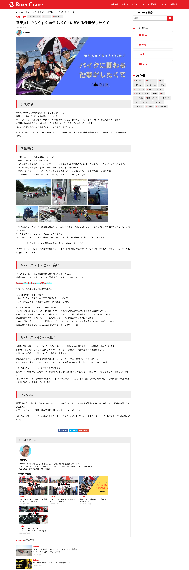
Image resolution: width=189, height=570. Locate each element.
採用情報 (173, 4)
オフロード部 (166, 98)
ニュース (163, 4)
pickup (155, 93)
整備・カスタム (152, 98)
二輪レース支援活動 (148, 4)
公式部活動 (139, 106)
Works (142, 45)
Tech (142, 54)
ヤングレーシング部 (142, 93)
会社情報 (114, 4)
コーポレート (140, 89)
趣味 (161, 80)
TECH (150, 89)
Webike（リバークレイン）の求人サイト (34, 283)
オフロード (139, 80)
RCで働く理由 (35, 16)
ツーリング (159, 102)
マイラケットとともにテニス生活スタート (106, 523)
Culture (21, 16)
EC (162, 93)
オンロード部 (147, 102)
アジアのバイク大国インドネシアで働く (108, 557)
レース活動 (139, 98)
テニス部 (159, 89)
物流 (137, 102)
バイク (47, 16)
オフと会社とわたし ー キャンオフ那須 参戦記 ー (109, 510)
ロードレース (151, 85)
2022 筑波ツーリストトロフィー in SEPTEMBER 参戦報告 (46, 550)
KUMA (26, 32)
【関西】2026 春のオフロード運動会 (47, 537)
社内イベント (151, 80)
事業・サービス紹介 (129, 4)
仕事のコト (58, 16)
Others (143, 64)
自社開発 (150, 106)
